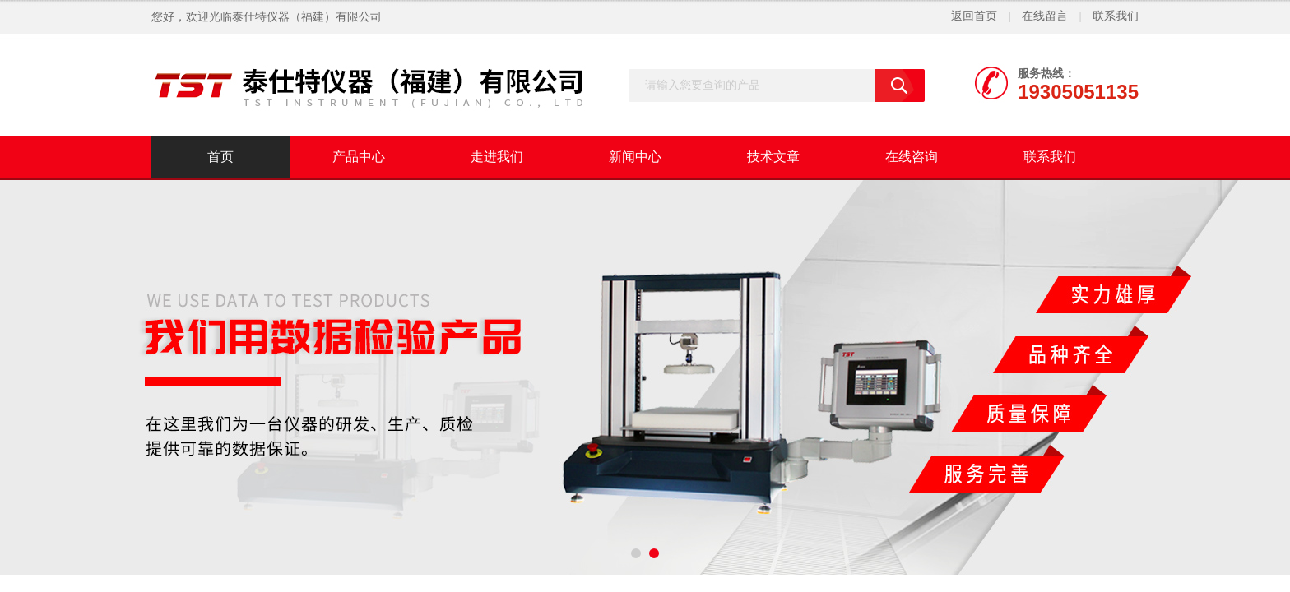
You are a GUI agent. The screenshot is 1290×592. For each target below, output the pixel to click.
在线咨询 (911, 157)
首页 (220, 157)
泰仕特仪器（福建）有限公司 (307, 17)
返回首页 (974, 16)
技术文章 (773, 157)
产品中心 (358, 157)
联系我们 (1116, 16)
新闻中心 (635, 157)
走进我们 (497, 157)
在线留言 (1045, 16)
